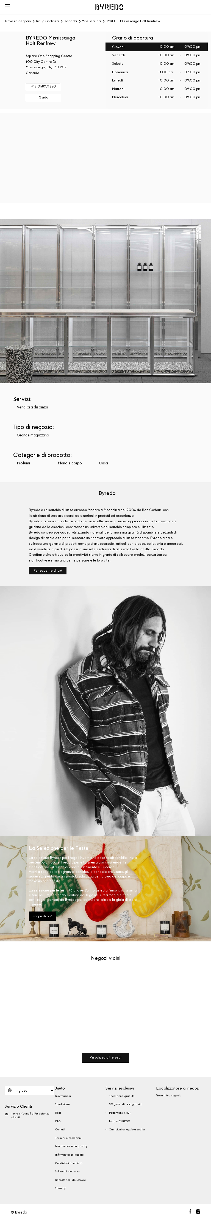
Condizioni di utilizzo (68, 1163)
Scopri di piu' (42, 916)
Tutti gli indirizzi (47, 21)
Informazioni (63, 1096)
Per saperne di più (48, 570)
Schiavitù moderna (67, 1171)
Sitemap (60, 1188)
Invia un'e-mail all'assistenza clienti (27, 1115)
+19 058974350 (43, 86)
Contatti (60, 1129)
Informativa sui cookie (69, 1154)
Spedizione (62, 1104)
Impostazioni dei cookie (70, 1180)
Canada (70, 21)
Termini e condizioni (68, 1138)
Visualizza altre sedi (105, 1057)
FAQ (57, 1121)
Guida (43, 97)
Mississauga (91, 21)
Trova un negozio (18, 21)
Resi (58, 1112)
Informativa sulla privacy (71, 1146)
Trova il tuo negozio (168, 1095)
